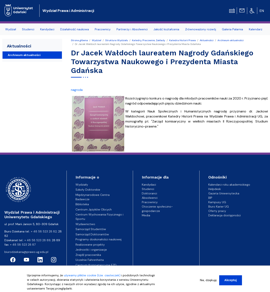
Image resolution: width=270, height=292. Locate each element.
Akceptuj (230, 280)
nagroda (77, 90)
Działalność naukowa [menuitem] (74, 29)
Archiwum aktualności (231, 40)
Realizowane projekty (90, 244)
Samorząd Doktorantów (92, 234)
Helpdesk (214, 189)
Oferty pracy (217, 211)
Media (146, 215)
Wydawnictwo (85, 224)
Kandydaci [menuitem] (47, 29)
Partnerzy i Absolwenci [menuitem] (132, 29)
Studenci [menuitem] (28, 29)
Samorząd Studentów (90, 229)
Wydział (96, 40)
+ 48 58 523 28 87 (23, 244)
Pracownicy (150, 202)
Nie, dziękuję (208, 280)
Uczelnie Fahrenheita (89, 260)
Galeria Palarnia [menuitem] (232, 29)
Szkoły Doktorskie (87, 189)
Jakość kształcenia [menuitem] (166, 29)
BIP (210, 198)
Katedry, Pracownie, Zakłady (148, 40)
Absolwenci (149, 198)
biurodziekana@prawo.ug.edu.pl (26, 252)
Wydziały (81, 184)
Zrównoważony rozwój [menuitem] (200, 29)
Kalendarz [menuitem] (255, 29)
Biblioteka (82, 204)
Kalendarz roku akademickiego (229, 184)
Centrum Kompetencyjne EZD (95, 265)
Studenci (148, 189)
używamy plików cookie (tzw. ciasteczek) (92, 276)
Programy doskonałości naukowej (98, 239)
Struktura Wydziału (116, 40)
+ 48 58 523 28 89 (37, 240)
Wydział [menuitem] (10, 29)
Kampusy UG (217, 202)
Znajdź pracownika (88, 255)
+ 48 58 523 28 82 (44, 231)
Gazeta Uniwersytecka (223, 193)
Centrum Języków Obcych (93, 209)
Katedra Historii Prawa (182, 40)
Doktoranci (149, 193)
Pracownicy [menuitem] (103, 29)
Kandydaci (149, 184)
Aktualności (207, 40)
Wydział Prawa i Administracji (68, 10)
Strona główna (79, 40)
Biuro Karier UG (218, 206)
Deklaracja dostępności (224, 215)
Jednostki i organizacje (91, 249)
